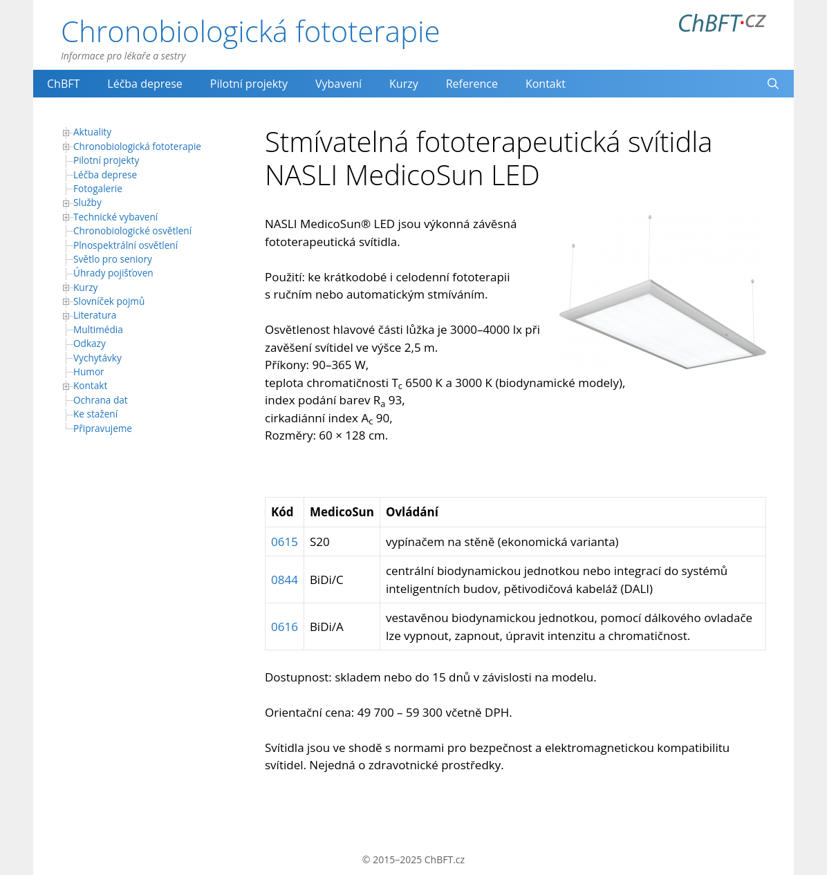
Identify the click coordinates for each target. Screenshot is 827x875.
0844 (284, 579)
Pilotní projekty (249, 83)
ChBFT (63, 83)
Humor (88, 371)
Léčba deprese (145, 83)
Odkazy (89, 343)
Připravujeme (102, 428)
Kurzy (403, 83)
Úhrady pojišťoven (113, 272)
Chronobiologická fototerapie (250, 30)
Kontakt (546, 83)
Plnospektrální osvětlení (125, 245)
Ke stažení (95, 413)
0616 (284, 626)
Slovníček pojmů (109, 301)
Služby (87, 202)
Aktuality (92, 131)
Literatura (94, 314)
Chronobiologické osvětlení (132, 230)
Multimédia (98, 329)
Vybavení (338, 83)
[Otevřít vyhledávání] (773, 83)
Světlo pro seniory (112, 258)
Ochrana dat (100, 399)
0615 (284, 541)
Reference (472, 83)
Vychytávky (97, 357)
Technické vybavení (115, 216)
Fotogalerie (97, 188)
